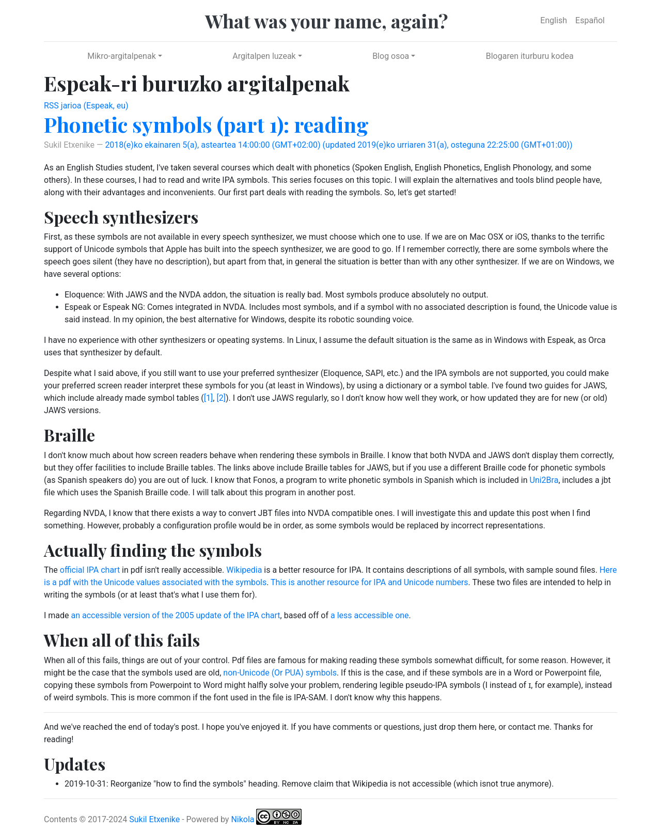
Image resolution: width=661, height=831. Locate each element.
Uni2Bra (544, 480)
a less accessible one (369, 615)
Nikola (242, 819)
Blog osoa (390, 56)
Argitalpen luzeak (264, 56)
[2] (220, 398)
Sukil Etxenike (154, 819)
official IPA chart (90, 570)
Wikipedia (244, 570)
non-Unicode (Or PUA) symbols (280, 673)
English (553, 20)
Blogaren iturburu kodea (530, 56)
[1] (208, 398)
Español (590, 20)
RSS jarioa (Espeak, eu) (86, 106)
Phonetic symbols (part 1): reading (206, 124)
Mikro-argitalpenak (121, 56)
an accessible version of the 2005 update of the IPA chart (175, 615)
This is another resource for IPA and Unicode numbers (369, 582)
